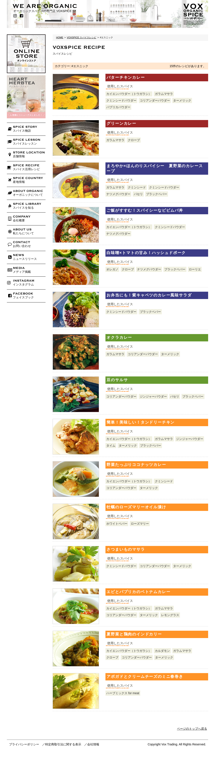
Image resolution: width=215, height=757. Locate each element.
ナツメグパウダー (118, 194)
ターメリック (182, 100)
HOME (59, 37)
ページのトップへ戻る (192, 728)
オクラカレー (119, 337)
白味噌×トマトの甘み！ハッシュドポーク (146, 253)
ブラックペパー (156, 194)
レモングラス (170, 615)
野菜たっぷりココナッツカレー (136, 465)
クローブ (134, 140)
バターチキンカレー (126, 77)
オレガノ (112, 269)
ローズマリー (140, 523)
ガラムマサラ (164, 94)
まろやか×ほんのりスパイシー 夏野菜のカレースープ (155, 168)
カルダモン (162, 650)
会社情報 (93, 744)
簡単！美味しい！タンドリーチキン (141, 422)
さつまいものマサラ (126, 549)
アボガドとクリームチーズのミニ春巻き (145, 676)
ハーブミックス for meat (122, 693)
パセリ (138, 194)
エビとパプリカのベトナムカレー (138, 592)
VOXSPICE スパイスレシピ (81, 37)
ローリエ (195, 269)
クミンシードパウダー (121, 100)
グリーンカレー (121, 123)
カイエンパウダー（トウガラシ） (128, 94)
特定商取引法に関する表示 (63, 744)
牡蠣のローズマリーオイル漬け (136, 507)
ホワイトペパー (116, 523)
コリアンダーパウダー (155, 100)
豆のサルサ (117, 380)
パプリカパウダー (118, 107)
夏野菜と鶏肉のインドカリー (134, 634)
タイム (110, 445)
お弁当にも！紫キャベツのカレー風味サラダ (149, 295)
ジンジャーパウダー (153, 396)
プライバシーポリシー (24, 744)
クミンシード (137, 187)
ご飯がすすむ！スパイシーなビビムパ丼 (145, 210)
